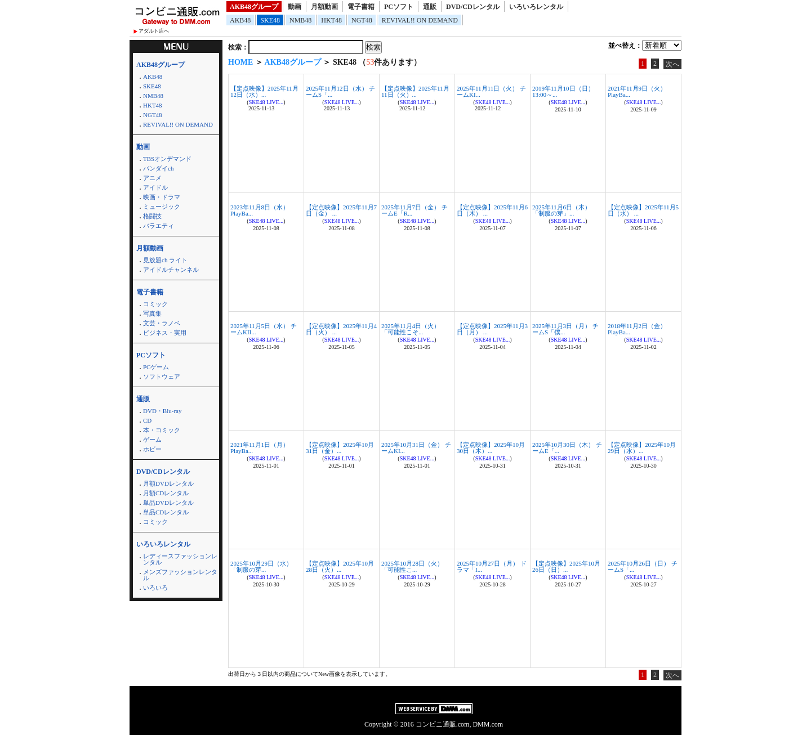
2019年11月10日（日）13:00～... (563, 91)
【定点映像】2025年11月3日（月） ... (492, 328)
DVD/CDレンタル (473, 7)
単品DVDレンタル (168, 502)
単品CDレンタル (166, 512)
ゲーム (152, 439)
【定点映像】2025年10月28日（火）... (340, 566)
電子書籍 (361, 7)
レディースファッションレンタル (180, 559)
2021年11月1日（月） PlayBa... (259, 447)
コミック (155, 304)
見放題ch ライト (165, 260)
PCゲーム (156, 367)
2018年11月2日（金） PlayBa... (637, 328)
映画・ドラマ (161, 197)
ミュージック (161, 206)
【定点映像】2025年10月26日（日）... (566, 566)
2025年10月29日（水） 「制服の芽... (261, 566)
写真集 (152, 313)
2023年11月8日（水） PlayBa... (259, 210)
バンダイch (158, 168)
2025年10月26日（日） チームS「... (643, 566)
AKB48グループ (254, 7)
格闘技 (152, 216)
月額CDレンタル (166, 493)
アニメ (152, 177)
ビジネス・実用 (164, 332)
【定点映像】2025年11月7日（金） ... (341, 210)
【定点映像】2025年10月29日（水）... (642, 447)
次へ (672, 64)
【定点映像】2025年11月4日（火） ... (341, 328)
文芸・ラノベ (161, 323)
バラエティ (158, 225)
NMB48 (300, 20)
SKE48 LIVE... (266, 102)
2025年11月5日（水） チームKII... (263, 328)
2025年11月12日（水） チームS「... (340, 91)
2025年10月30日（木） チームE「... (567, 447)
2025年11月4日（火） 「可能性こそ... (410, 328)
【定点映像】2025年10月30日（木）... (491, 447)
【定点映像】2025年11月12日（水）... (264, 91)
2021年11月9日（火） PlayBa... (637, 91)
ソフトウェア (161, 376)
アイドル (155, 187)
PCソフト (398, 7)
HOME (240, 62)
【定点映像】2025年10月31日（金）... (340, 447)
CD (147, 420)
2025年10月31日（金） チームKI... (416, 447)
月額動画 (324, 7)
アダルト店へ (154, 31)
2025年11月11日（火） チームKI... (491, 91)
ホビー (152, 449)
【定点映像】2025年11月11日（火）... (415, 91)
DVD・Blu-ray (162, 410)
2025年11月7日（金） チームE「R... (414, 210)
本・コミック (161, 430)
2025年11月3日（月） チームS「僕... (565, 328)
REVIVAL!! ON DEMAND (420, 20)
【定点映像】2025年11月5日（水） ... (643, 210)
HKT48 (331, 20)
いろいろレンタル (536, 7)
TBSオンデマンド (167, 158)
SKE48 (270, 20)
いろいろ (155, 587)
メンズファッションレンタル (180, 574)
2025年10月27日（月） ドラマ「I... (492, 566)
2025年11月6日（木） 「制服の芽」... (561, 210)
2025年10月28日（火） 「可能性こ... (412, 566)
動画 (294, 7)
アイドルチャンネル (171, 269)
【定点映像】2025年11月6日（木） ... (492, 210)
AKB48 (240, 20)
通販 (429, 7)
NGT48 (361, 20)
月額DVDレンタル (168, 483)
